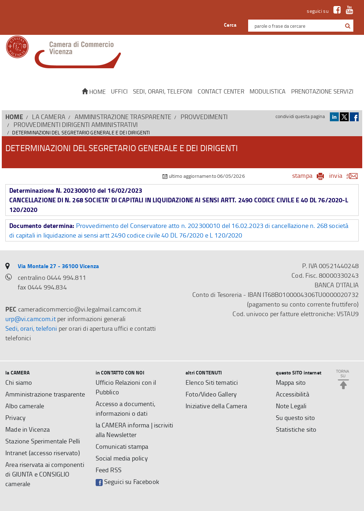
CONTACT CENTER (221, 91)
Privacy (15, 417)
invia (345, 175)
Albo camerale (24, 405)
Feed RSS (109, 469)
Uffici (119, 91)
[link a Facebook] (335, 10)
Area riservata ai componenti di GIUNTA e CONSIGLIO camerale (44, 474)
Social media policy (122, 458)
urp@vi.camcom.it (30, 318)
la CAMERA (48, 116)
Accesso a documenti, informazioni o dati (125, 408)
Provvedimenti (204, 116)
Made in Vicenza (27, 429)
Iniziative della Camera (216, 405)
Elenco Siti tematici (212, 382)
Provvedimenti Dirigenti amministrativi (76, 124)
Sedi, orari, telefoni (163, 91)
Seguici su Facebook (127, 481)
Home (94, 91)
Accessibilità (292, 394)
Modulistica (268, 91)
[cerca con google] (347, 26)
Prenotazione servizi (322, 91)
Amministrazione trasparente (123, 116)
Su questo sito (295, 417)
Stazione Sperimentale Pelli (42, 441)
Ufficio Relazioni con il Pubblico (126, 387)
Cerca (230, 24)
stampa (302, 175)
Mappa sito (291, 382)
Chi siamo (18, 382)
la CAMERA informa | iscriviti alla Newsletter (134, 430)
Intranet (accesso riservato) (42, 452)
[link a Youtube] (347, 10)
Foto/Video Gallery (211, 394)
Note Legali (291, 405)
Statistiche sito (296, 429)
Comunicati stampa (122, 446)
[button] (347, 26)
